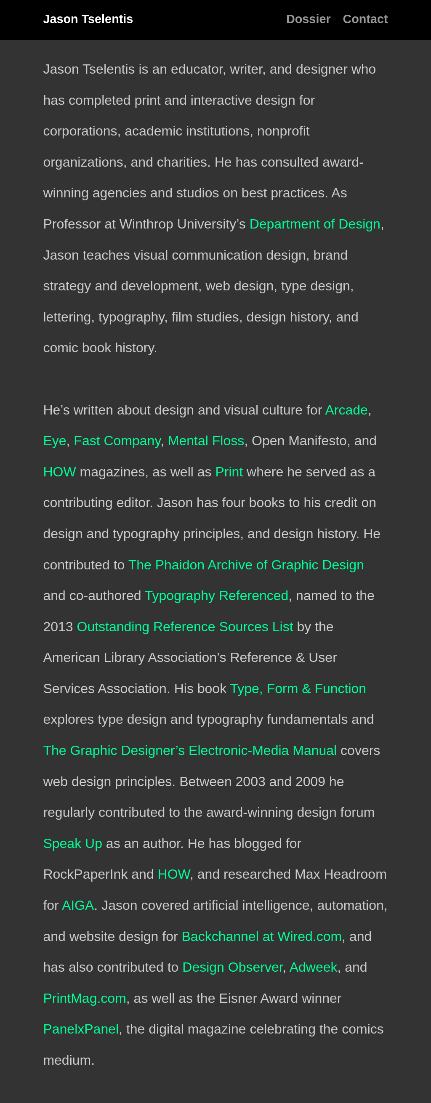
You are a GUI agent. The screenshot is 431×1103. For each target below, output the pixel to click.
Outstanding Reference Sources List (185, 626)
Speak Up (72, 843)
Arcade (346, 409)
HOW (59, 471)
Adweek (314, 967)
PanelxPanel (81, 1029)
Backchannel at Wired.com (262, 936)
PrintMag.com (84, 998)
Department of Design (315, 223)
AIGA (78, 905)
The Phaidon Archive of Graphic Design (246, 564)
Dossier (308, 19)
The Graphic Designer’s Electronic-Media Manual (190, 750)
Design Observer (232, 967)
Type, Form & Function (298, 688)
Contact (365, 19)
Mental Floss (206, 440)
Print (229, 471)
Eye (54, 440)
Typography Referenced (217, 595)
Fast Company (117, 440)
